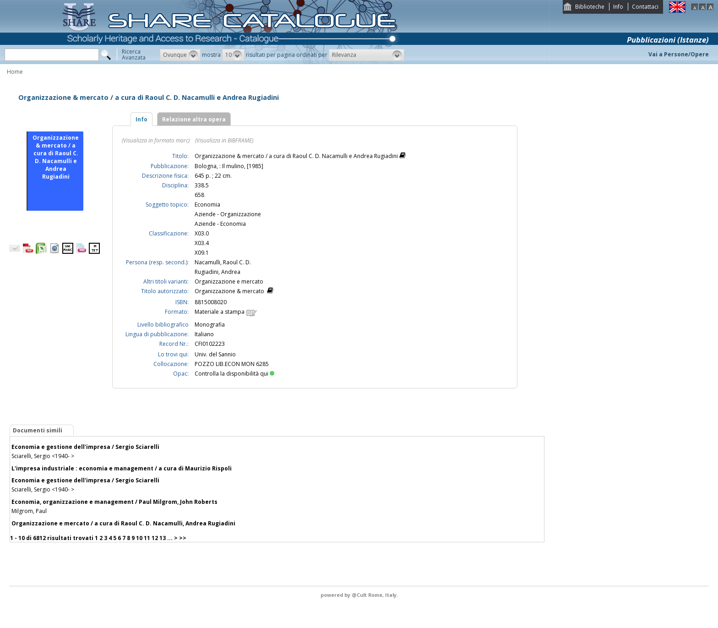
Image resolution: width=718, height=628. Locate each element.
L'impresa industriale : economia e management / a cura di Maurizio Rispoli (121, 468)
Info (618, 7)
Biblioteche (589, 7)
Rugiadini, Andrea (217, 272)
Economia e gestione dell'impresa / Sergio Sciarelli (85, 447)
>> (182, 538)
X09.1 (202, 253)
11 (147, 538)
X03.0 (202, 233)
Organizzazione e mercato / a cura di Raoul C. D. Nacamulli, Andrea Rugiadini (123, 523)
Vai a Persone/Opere (678, 54)
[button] (180, 55)
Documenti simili (37, 430)
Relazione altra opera (194, 119)
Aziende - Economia (220, 224)
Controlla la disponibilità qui (234, 373)
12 (155, 538)
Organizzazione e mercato (229, 281)
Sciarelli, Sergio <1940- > (42, 456)
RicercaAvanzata (134, 54)
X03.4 (202, 243)
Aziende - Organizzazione (228, 214)
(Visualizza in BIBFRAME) (224, 140)
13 (162, 538)
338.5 (202, 185)
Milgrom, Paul (29, 511)
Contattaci (645, 7)
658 (199, 195)
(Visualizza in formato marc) (156, 140)
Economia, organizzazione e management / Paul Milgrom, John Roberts (114, 502)
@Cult (360, 594)
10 (139, 538)
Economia (207, 204)
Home (15, 72)
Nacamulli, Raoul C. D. (223, 262)
